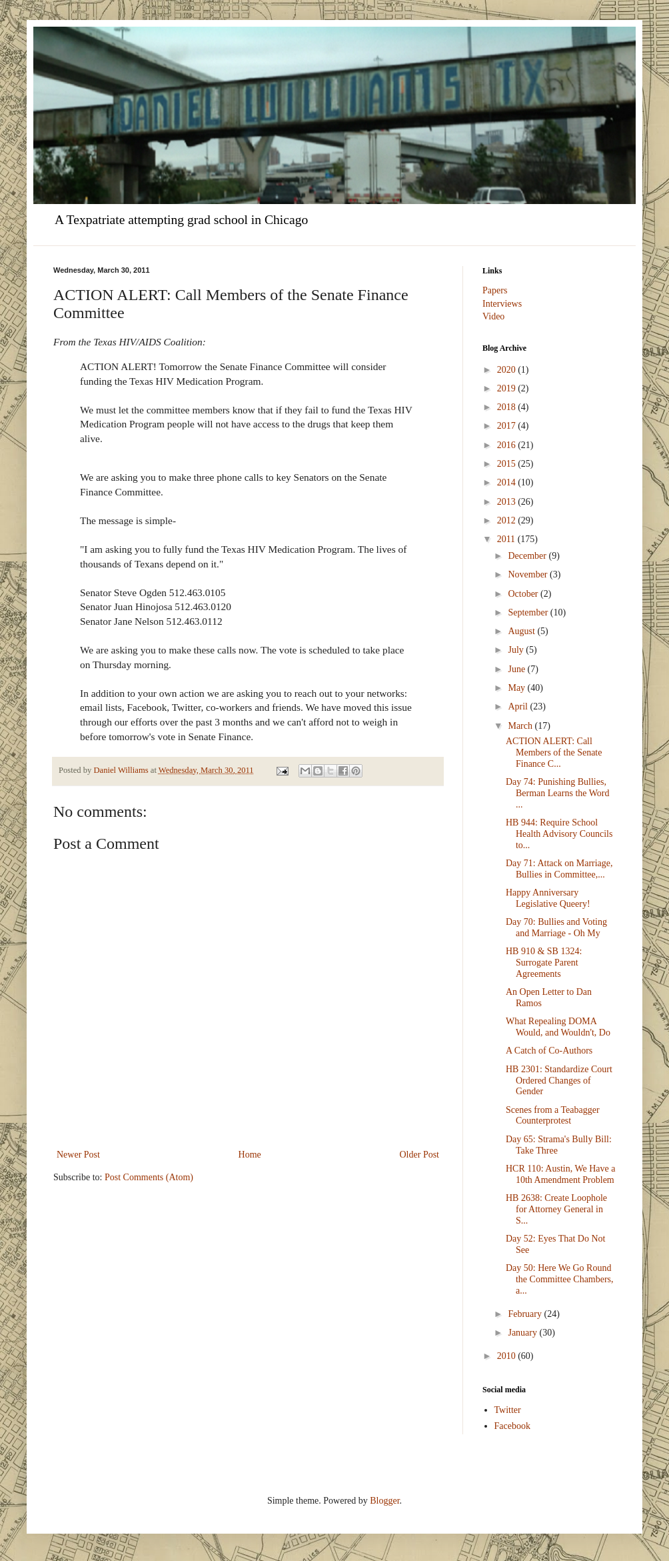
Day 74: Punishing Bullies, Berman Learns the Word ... (558, 793)
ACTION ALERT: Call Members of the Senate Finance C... (554, 752)
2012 (507, 520)
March (521, 726)
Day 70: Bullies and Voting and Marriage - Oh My (556, 927)
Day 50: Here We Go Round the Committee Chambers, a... (560, 1279)
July (517, 650)
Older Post (420, 1155)
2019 (507, 388)
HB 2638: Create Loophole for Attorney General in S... (556, 1209)
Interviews (502, 304)
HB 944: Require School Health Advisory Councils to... (559, 834)
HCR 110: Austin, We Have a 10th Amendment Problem (561, 1174)
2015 (507, 464)
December (528, 556)
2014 (507, 482)
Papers (494, 290)
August (522, 631)
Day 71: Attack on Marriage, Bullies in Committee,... (559, 869)
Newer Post (78, 1155)
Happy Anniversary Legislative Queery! (548, 898)
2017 (507, 426)
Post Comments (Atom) (149, 1177)
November (529, 574)
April (519, 706)
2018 (507, 407)
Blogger (384, 1501)
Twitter (507, 1410)
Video (493, 316)
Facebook (512, 1426)
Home (250, 1155)
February (526, 1314)
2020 (507, 370)
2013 (507, 502)
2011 (507, 539)
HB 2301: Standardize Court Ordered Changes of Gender (559, 1080)
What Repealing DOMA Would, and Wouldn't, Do (558, 1027)
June (517, 669)
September (529, 612)
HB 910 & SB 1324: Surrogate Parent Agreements (544, 962)
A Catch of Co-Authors (549, 1051)
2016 (507, 445)
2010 (507, 1356)
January (523, 1333)
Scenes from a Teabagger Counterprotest (553, 1115)
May (517, 688)
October (524, 594)
